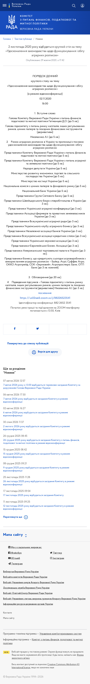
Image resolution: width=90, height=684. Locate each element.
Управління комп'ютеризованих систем (60, 634)
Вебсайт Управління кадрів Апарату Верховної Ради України (33, 582)
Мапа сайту (8, 618)
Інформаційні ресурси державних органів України (28, 604)
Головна (7, 39)
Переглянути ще (12, 517)
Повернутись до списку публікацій (27, 343)
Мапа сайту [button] (13, 535)
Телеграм (15, 564)
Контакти (7, 613)
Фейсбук (15, 553)
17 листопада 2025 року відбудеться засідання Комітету (33, 495)
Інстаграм (57, 558)
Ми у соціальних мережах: (25, 547)
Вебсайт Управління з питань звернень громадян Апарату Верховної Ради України (44, 599)
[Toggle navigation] (4, 5)
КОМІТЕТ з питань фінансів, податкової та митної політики (48, 20)
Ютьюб (14, 558)
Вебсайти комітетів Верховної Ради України (25, 577)
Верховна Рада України (36, 29)
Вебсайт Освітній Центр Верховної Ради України (27, 593)
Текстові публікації (23, 39)
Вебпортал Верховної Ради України (21, 572)
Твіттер (56, 553)
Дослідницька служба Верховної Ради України (26, 588)
